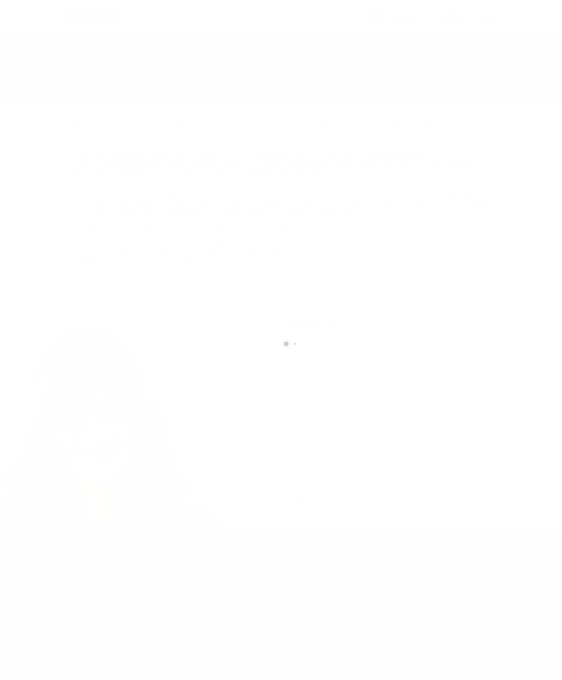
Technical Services (164, 47)
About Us (294, 47)
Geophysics (114, 47)
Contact (329, 47)
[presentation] (345, 472)
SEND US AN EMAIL (407, 12)
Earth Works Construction (235, 47)
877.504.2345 (478, 19)
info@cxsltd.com (411, 19)
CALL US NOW (476, 12)
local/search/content (113, 78)
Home (81, 47)
